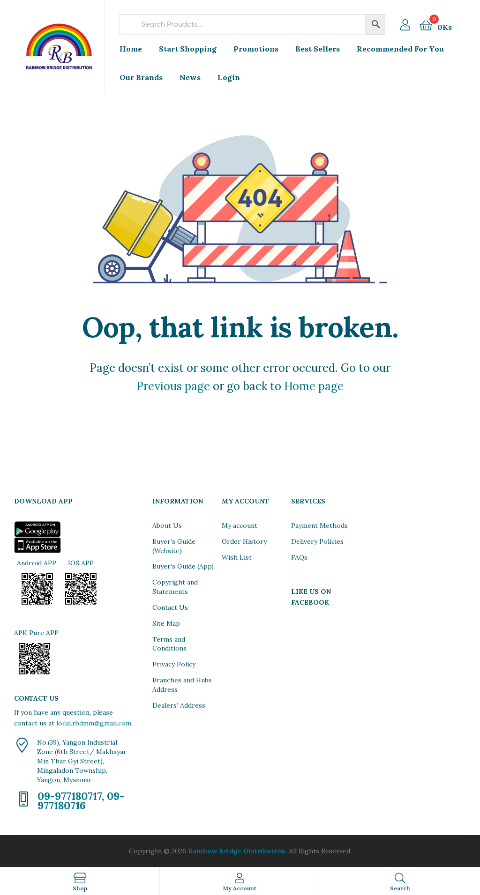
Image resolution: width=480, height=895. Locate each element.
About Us (167, 525)
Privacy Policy (173, 664)
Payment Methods (319, 525)
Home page (314, 386)
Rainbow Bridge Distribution (236, 851)
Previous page (173, 386)
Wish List (237, 557)
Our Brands (141, 77)
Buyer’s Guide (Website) (173, 546)
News (190, 77)
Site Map (166, 623)
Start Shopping (188, 48)
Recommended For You (400, 48)
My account (239, 525)
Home (131, 48)
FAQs (299, 557)
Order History (244, 541)
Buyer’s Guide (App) (183, 566)
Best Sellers (317, 48)
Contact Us (170, 607)
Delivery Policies (317, 541)
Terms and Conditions (169, 644)
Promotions (255, 48)
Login (229, 77)
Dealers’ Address (178, 705)
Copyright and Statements (175, 587)
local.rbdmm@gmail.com (93, 723)
